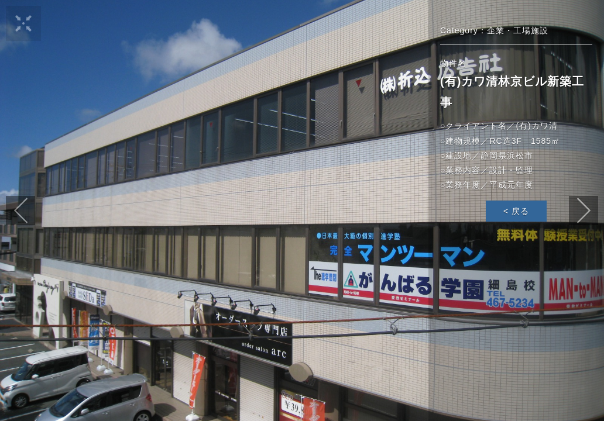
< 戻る (516, 211)
